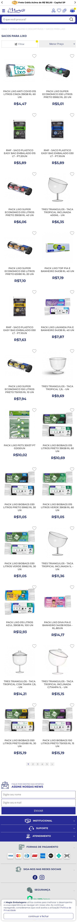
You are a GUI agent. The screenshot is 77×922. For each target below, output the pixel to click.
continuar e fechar (38, 916)
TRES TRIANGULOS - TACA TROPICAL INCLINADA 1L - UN (57, 566)
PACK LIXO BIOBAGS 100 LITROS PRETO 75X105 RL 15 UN (57, 743)
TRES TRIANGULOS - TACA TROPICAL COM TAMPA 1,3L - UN (19, 684)
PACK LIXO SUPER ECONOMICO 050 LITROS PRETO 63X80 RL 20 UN (20, 271)
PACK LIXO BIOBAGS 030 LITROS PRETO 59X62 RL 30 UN (19, 507)
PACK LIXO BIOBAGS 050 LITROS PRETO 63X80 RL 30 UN (19, 743)
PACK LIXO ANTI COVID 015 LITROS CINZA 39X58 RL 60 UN (19, 94)
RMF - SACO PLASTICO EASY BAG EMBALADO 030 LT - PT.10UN (57, 153)
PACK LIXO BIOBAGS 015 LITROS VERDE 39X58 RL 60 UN (57, 507)
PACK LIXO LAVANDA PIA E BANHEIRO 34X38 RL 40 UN (57, 329)
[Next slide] (75, 2)
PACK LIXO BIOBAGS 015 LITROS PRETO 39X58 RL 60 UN (57, 448)
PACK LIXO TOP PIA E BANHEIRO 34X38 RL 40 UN (57, 270)
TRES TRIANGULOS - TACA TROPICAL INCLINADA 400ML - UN (57, 212)
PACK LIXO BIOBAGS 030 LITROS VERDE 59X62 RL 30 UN (19, 566)
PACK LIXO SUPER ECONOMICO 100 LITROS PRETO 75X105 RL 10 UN (19, 389)
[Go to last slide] (2, 2)
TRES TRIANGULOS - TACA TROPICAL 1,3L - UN (57, 388)
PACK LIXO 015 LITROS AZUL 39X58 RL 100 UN (19, 624)
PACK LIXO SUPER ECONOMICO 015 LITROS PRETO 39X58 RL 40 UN (19, 212)
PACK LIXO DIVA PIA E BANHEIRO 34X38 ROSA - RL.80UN (57, 625)
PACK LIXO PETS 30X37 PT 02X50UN (19, 447)
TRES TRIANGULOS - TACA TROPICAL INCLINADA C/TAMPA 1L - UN (57, 684)
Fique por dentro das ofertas (27, 785)
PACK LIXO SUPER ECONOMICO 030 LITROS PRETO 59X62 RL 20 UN (57, 94)
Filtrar (26, 43)
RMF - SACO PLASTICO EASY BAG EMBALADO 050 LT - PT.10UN (19, 330)
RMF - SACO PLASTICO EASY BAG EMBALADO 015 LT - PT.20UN (19, 153)
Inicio (4, 29)
